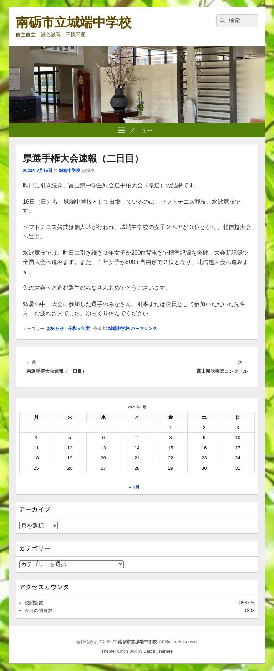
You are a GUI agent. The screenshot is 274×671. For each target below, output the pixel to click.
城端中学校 (69, 170)
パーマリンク (144, 328)
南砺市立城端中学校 (73, 22)
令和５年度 (79, 328)
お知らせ (55, 328)
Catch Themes (158, 651)
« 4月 (134, 487)
